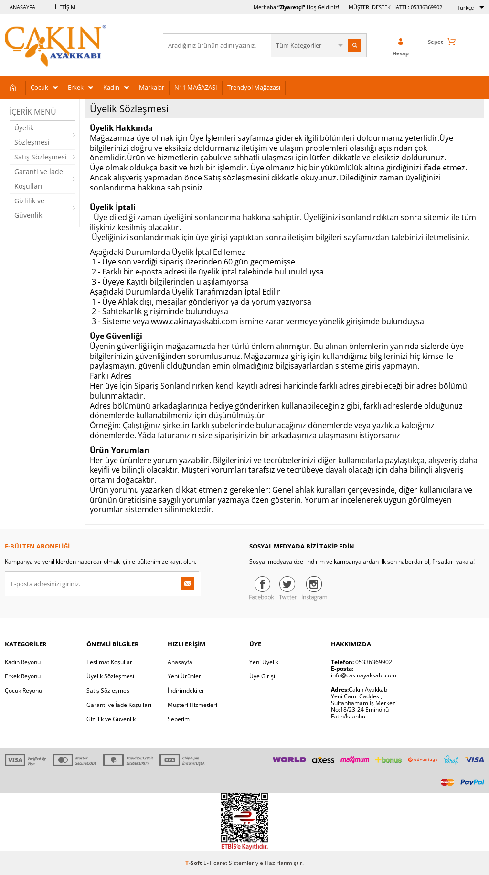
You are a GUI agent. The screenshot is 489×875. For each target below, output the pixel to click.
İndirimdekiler (186, 690)
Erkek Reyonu (23, 676)
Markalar (151, 87)
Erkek (76, 87)
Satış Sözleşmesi (40, 156)
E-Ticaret (215, 863)
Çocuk (39, 87)
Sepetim (179, 719)
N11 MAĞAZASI (195, 87)
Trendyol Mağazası (253, 87)
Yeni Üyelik (263, 662)
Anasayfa (180, 662)
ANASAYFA (22, 7)
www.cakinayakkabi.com (194, 321)
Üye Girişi (262, 676)
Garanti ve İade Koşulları (38, 178)
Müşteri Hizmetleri (192, 705)
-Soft (194, 863)
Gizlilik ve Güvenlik (29, 208)
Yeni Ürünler (184, 676)
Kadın (111, 87)
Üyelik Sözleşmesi (32, 135)
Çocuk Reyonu (23, 690)
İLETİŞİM (65, 7)
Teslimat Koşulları (110, 662)
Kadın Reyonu (23, 662)
